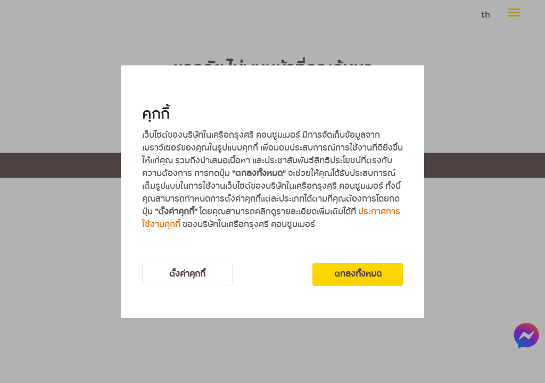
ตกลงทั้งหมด (358, 274)
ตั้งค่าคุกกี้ (187, 274)
